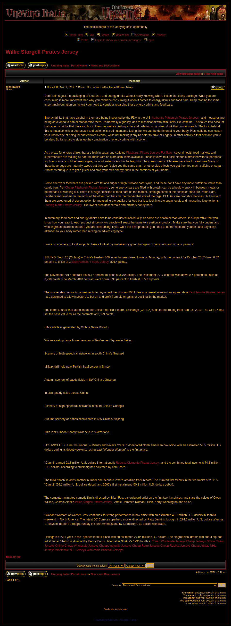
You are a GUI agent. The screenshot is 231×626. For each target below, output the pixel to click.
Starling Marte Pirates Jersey (63, 205)
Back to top (13, 556)
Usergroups (140, 34)
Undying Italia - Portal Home (69, 65)
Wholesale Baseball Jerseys (105, 550)
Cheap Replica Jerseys (175, 545)
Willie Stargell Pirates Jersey (42, 52)
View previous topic (187, 73)
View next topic (213, 73)
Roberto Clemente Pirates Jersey (137, 462)
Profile (82, 40)
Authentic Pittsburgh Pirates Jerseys (175, 117)
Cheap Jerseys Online (200, 541)
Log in (149, 40)
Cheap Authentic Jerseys (115, 545)
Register (159, 34)
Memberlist (120, 34)
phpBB (109, 620)
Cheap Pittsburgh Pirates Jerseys (86, 187)
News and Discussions (105, 65)
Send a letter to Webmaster (115, 609)
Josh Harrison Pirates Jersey (89, 262)
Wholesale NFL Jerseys (70, 550)
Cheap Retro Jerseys (146, 545)
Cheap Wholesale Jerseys (168, 541)
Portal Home (74, 34)
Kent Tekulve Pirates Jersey (207, 292)
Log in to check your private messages (116, 40)
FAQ (89, 34)
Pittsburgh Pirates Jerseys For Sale (149, 152)
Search (103, 34)
